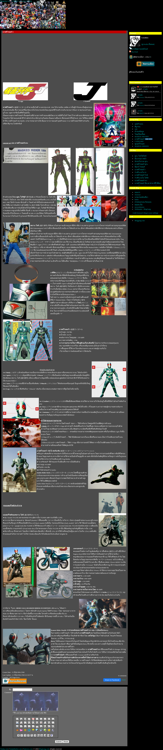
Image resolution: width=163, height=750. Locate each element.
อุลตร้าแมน (139, 124)
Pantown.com (27, 749)
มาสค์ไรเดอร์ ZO (141, 180)
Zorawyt (137, 195)
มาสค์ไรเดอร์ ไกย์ (141, 175)
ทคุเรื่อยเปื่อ (140, 134)
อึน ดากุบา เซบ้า (140, 159)
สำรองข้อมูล (139, 131)
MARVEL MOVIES (142, 137)
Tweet (123, 680)
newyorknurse (139, 207)
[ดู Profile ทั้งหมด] (148, 44)
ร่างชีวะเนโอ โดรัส (141, 178)
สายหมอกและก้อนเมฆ (143, 202)
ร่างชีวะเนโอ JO (140, 172)
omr (136, 129)
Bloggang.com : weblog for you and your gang (16, 1)
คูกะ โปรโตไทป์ (140, 156)
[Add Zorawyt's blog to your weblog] (145, 213)
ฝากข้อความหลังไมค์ (140, 49)
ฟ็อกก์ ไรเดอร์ (140, 167)
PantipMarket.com (15, 749)
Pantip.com (4, 749)
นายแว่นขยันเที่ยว (141, 197)
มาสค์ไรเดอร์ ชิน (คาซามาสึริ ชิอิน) (148, 183)
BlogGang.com (44, 749)
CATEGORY (139, 141)
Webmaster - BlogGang (143, 209)
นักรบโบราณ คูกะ (141, 161)
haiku (136, 199)
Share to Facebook (112, 680)
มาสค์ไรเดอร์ (139, 139)
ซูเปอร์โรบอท (139, 144)
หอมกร (137, 192)
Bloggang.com (140, 221)
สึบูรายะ (138, 127)
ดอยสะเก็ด (138, 205)
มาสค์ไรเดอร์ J (140, 170)
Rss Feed (135, 52)
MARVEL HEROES (142, 146)
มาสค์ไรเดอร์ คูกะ (141, 164)
